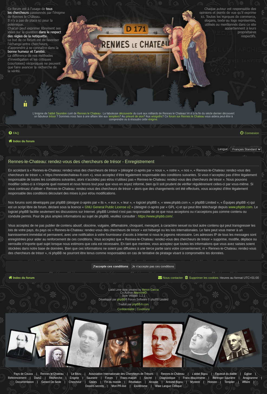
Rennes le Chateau (89, 113)
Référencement (17, 377)
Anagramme (250, 377)
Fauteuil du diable (226, 373)
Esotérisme (140, 386)
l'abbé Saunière (57, 113)
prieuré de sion (135, 116)
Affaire (246, 381)
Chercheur (75, 381)
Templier (229, 381)
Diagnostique (167, 377)
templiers (114, 116)
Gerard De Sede (51, 381)
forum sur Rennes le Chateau (186, 116)
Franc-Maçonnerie (194, 377)
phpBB (121, 299)
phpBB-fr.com (140, 304)
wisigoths (156, 116)
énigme (152, 119)
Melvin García (150, 289)
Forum (109, 377)
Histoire (212, 381)
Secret (148, 377)
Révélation (135, 381)
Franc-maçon (128, 377)
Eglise (248, 373)
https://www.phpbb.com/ (155, 216)
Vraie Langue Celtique (168, 386)
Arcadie (153, 381)
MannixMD (140, 292)
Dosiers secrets (94, 386)
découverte (125, 113)
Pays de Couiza (23, 373)
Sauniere (92, 377)
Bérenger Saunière (224, 377)
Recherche (55, 377)
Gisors (93, 381)
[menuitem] (13, 133)
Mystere (195, 381)
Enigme (74, 377)
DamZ (37, 377)
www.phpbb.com (240, 207)
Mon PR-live (119, 386)
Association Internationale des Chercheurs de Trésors (121, 373)
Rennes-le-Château (172, 373)
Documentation (24, 381)
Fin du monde (113, 381)
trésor (52, 116)
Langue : (223, 149)
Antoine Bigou (174, 381)
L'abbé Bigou (200, 373)
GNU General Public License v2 (108, 207)
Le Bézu (76, 373)
